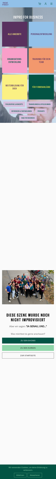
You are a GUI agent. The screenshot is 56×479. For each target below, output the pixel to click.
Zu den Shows (28, 340)
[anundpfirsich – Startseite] (9, 3)
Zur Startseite (28, 355)
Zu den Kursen (27, 348)
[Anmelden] (45, 3)
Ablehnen (20, 475)
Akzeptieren (35, 475)
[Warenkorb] (39, 3)
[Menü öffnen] (51, 3)
